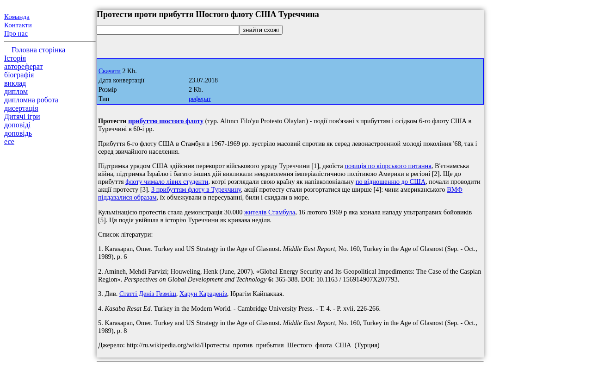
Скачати (110, 71)
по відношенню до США (391, 181)
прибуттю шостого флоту (166, 121)
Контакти (18, 25)
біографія (19, 75)
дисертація (21, 108)
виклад (15, 83)
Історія (15, 58)
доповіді (17, 125)
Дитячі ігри (22, 116)
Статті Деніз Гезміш (147, 293)
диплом (16, 91)
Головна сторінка (38, 50)
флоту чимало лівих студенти (166, 181)
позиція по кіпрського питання (388, 165)
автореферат (23, 66)
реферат (200, 98)
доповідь (18, 133)
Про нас (16, 33)
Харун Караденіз (203, 293)
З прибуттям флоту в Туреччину (196, 189)
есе (9, 141)
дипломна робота (31, 100)
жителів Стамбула (269, 212)
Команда (17, 16)
